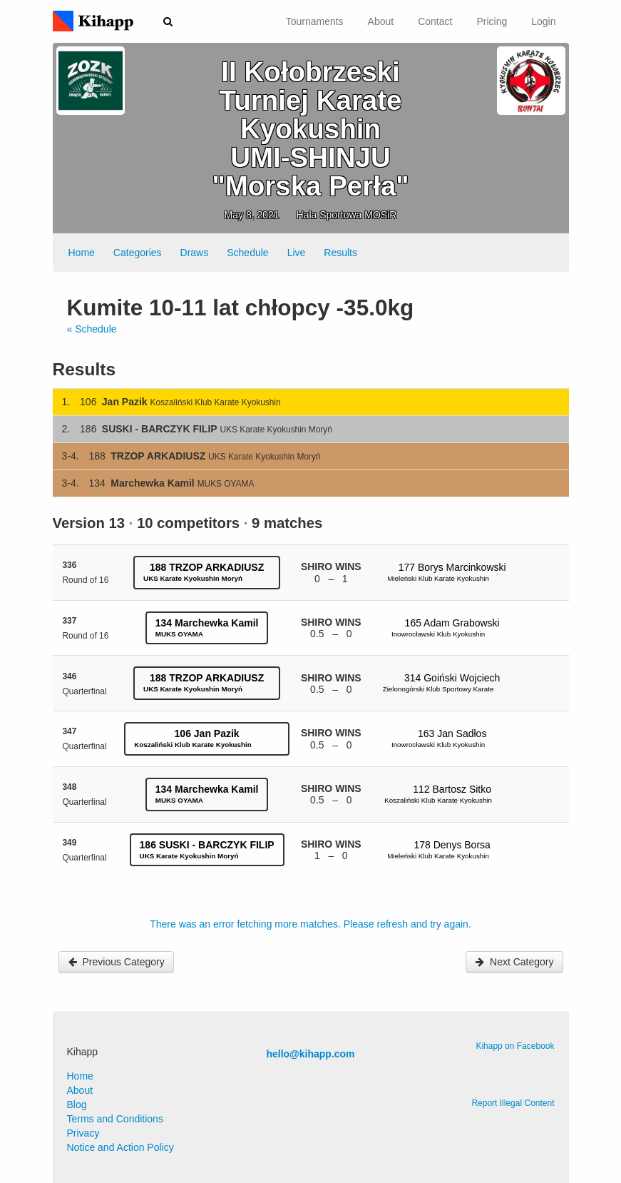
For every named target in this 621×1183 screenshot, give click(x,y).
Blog (77, 1104)
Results (340, 252)
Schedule (247, 252)
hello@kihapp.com (310, 1054)
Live (296, 252)
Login (543, 21)
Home (81, 252)
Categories (137, 252)
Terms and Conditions (115, 1118)
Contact (435, 21)
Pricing (491, 21)
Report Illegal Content (512, 1103)
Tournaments (315, 21)
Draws (194, 252)
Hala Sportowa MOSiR (347, 214)
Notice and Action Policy (120, 1147)
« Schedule (92, 329)
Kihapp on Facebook (515, 1046)
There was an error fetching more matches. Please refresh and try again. (310, 924)
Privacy (83, 1133)
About (381, 21)
